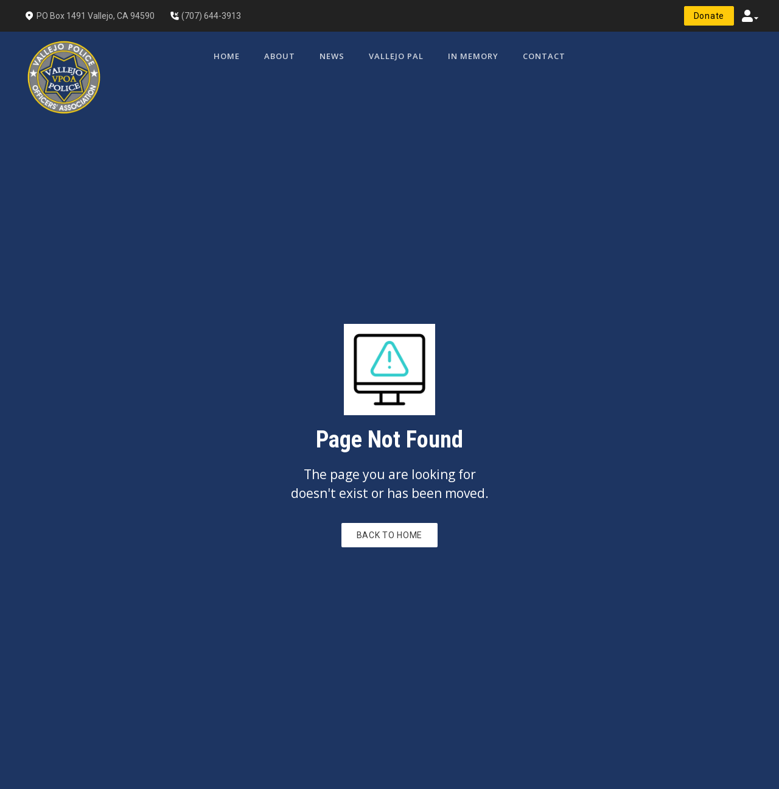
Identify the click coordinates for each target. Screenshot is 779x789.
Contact (544, 56)
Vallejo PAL (396, 56)
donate (709, 16)
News (332, 56)
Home (227, 56)
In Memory (473, 56)
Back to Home (389, 535)
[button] (750, 16)
